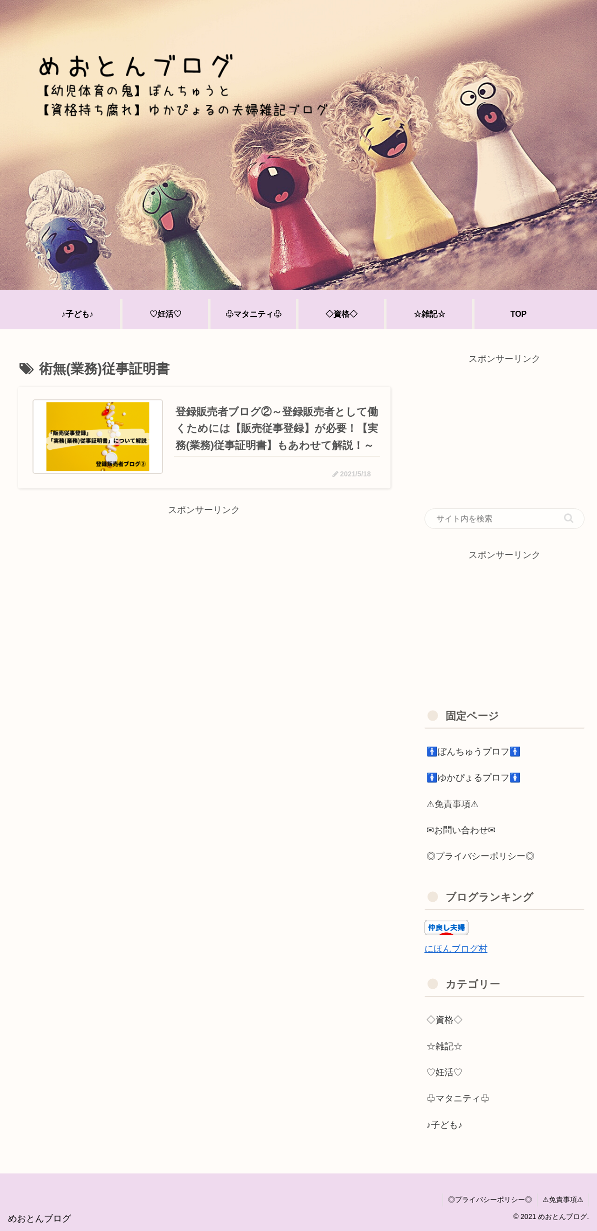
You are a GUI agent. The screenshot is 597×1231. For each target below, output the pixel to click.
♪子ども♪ (444, 1125)
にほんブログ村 (456, 949)
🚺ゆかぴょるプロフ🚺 (473, 778)
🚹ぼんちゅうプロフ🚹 (473, 752)
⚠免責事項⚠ (452, 804)
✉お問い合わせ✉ (461, 830)
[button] (569, 518)
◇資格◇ (444, 1020)
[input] (504, 518)
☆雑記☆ (444, 1046)
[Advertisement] (204, 588)
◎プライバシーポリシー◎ (480, 856)
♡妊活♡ (444, 1072)
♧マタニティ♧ (458, 1098)
